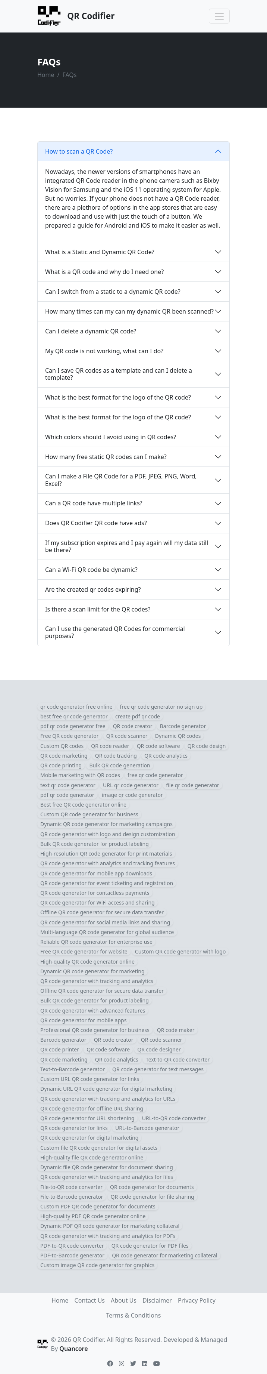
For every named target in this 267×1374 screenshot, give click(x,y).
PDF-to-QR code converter (72, 1245)
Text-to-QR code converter (178, 1059)
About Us (123, 1300)
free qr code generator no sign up (161, 706)
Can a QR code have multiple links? (93, 503)
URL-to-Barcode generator (147, 1127)
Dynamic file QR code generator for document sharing (106, 1167)
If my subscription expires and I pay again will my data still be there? (126, 546)
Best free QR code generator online (83, 804)
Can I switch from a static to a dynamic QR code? (112, 291)
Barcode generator (183, 726)
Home (45, 75)
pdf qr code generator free (73, 726)
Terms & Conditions (133, 1315)
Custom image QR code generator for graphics (97, 1265)
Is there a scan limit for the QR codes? (97, 609)
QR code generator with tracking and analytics (96, 981)
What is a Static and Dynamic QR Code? (99, 252)
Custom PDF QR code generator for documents (98, 1206)
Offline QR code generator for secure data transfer (102, 912)
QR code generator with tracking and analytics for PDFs (107, 1235)
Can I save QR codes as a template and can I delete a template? (118, 374)
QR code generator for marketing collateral (164, 1255)
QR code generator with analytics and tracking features (107, 863)
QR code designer (158, 1049)
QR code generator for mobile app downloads (96, 873)
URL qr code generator (130, 785)
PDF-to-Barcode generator (72, 1255)
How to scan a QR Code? (79, 151)
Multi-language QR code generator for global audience (107, 932)
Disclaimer (157, 1300)
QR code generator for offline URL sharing (91, 1108)
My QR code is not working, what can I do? (104, 351)
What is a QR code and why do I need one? (104, 272)
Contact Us (90, 1300)
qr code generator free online (76, 706)
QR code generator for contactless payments (95, 892)
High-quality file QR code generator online (91, 1157)
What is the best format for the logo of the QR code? (118, 397)
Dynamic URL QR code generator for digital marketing (106, 1088)
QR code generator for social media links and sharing (105, 922)
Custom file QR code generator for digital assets (98, 1147)
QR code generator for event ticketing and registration (106, 883)
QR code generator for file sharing (152, 1196)
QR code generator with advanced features (92, 1010)
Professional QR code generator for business (95, 1029)
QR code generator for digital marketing (89, 1137)
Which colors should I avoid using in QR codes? (110, 437)
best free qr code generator (74, 716)
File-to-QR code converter (71, 1186)
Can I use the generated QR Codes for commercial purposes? (115, 632)
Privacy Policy (197, 1300)
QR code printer (59, 1049)
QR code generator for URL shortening (87, 1118)
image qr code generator (132, 794)
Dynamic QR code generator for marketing (92, 971)
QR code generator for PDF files (150, 1245)
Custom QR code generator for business (89, 814)
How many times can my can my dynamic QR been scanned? (129, 311)
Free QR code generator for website (84, 951)
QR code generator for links (74, 1127)
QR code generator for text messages (158, 1069)
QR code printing (61, 765)
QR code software (158, 745)
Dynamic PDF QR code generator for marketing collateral (109, 1225)
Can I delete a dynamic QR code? (90, 331)
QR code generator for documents (152, 1186)
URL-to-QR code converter (174, 1118)
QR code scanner (127, 735)
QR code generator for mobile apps (83, 1020)
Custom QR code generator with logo (180, 951)
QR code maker (176, 1029)
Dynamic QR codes (178, 735)
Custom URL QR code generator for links (89, 1078)
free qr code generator (155, 775)
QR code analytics (166, 755)
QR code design (207, 745)
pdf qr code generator (67, 794)
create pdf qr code (137, 716)
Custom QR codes (62, 745)
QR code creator (133, 726)
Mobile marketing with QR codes (80, 775)
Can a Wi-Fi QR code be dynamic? (91, 570)
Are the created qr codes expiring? (93, 589)
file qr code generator (192, 785)
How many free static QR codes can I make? (106, 457)
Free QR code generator (69, 735)
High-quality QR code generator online (87, 961)
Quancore (73, 1348)
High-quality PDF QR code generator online (92, 1216)
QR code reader (110, 745)
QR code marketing (64, 755)
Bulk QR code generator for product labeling (94, 843)
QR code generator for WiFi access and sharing (97, 902)
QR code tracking (116, 755)
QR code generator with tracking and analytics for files (106, 1176)
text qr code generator (67, 785)
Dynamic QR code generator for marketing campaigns (106, 824)
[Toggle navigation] (219, 16)
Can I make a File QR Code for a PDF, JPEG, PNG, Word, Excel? (121, 479)
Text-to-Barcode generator (72, 1069)
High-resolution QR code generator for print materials (106, 853)
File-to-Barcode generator (71, 1196)
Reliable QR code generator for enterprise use (96, 941)
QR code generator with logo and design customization (107, 834)
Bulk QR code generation (119, 765)
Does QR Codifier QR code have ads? (96, 523)
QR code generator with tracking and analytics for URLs (107, 1098)
